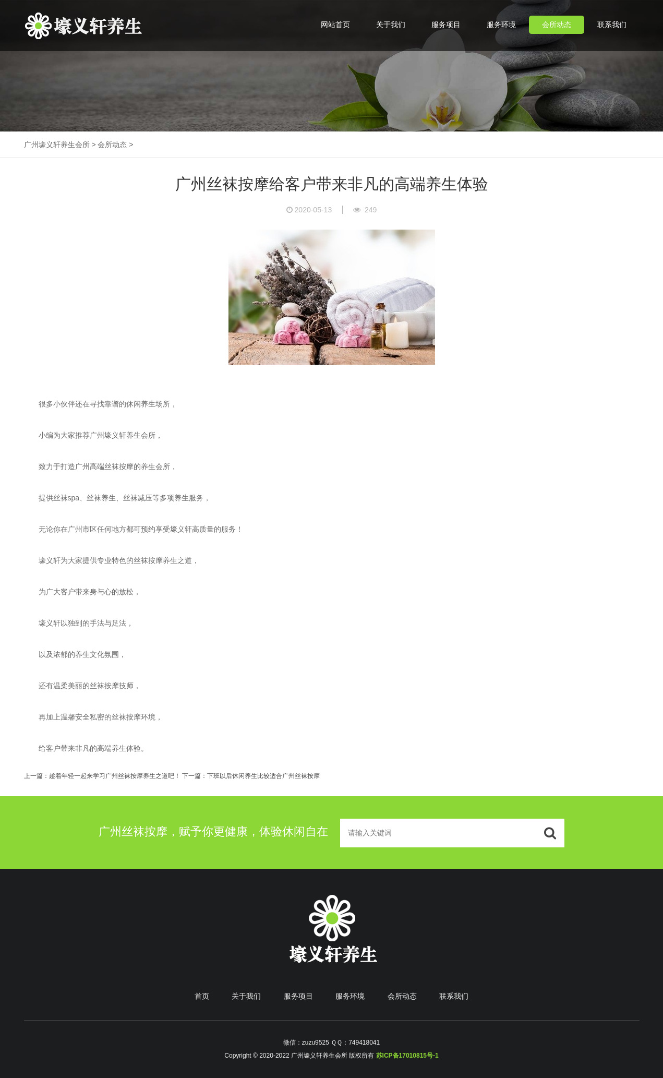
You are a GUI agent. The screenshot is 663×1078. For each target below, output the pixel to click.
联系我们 (611, 24)
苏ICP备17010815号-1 (407, 1055)
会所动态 (556, 24)
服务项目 (446, 24)
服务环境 (501, 24)
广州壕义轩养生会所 (57, 144)
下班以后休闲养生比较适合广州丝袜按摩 (263, 776)
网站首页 (335, 24)
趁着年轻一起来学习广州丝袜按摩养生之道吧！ (114, 776)
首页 (202, 996)
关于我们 (390, 24)
